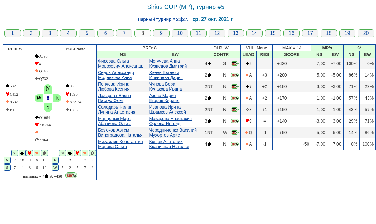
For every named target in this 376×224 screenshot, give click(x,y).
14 (254, 33)
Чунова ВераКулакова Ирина (165, 86)
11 (198, 33)
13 (235, 33)
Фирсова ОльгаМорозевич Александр (120, 63)
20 (366, 33)
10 (180, 33)
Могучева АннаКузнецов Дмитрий (168, 63)
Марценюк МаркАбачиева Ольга (114, 121)
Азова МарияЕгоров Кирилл (164, 98)
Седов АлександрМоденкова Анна (116, 75)
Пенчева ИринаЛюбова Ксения (113, 86)
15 (273, 33)
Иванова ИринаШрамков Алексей (167, 109)
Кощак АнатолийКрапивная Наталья (169, 144)
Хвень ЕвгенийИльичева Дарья (165, 75)
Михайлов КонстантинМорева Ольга (120, 144)
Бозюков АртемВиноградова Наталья (120, 133)
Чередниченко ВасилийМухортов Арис (173, 133)
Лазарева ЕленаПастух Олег (114, 98)
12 (217, 33)
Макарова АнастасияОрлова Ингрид (170, 121)
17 (310, 33)
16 (291, 33)
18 (328, 33)
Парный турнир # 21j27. (163, 19)
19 (347, 33)
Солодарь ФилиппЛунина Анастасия (116, 109)
